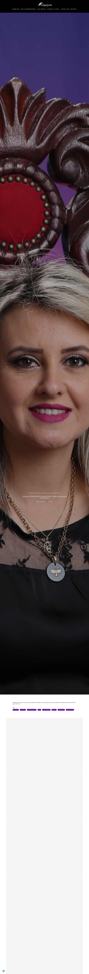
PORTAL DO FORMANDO (24, 9)
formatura (22, 709)
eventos (54, 709)
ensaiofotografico (32, 709)
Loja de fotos (69, 9)
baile (39, 709)
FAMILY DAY (53, 9)
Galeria (41, 9)
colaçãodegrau (46, 709)
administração (70, 709)
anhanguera (61, 709)
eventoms (15, 709)
